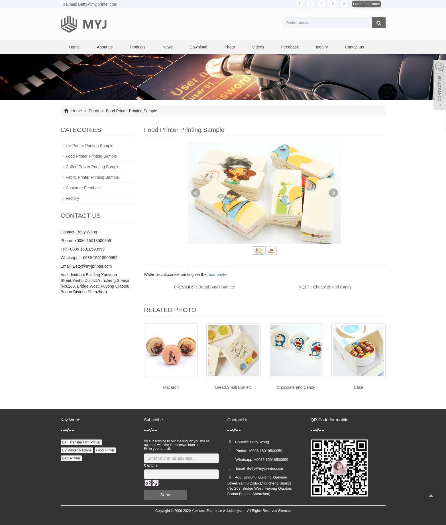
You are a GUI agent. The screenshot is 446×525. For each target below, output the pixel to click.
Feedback (290, 47)
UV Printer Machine (77, 450)
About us (105, 47)
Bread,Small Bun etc (216, 287)
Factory (72, 198)
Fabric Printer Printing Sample (92, 177)
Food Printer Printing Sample (131, 111)
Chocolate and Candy (332, 287)
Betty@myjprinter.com (92, 266)
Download (198, 47)
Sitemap (284, 511)
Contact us (354, 47)
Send (165, 494)
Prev (195, 193)
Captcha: (151, 465)
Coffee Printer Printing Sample (93, 166)
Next (333, 193)
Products (137, 47)
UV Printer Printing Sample (89, 145)
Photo (230, 47)
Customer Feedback (84, 188)
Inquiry (322, 47)
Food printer (105, 450)
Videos (258, 47)
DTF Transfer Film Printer (81, 442)
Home (74, 47)
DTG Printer (71, 458)
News (167, 47)
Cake (358, 387)
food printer (218, 274)
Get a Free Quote (366, 4)
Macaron (170, 387)
